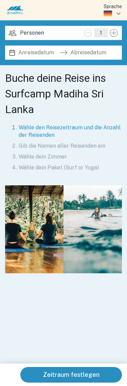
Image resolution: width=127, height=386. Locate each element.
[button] (63, 229)
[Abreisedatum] (90, 52)
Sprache (113, 6)
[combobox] (113, 13)
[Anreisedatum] (38, 52)
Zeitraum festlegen (71, 374)
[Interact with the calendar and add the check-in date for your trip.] (12, 52)
